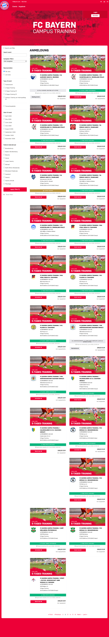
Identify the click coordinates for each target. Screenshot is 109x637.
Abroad (6, 164)
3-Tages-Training (10, 91)
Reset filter (9, 194)
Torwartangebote (9, 106)
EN (104, 1)
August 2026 (8, 129)
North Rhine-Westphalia (11, 168)
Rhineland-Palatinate (10, 171)
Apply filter (15, 189)
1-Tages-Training (9, 88)
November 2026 (9, 138)
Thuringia (7, 184)
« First (50, 614)
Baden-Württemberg (10, 151)
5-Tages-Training (10, 94)
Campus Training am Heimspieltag (14, 98)
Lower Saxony (8, 161)
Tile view (6, 71)
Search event (15, 53)
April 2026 (7, 116)
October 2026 (8, 135)
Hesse (6, 158)
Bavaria (6, 155)
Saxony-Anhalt (8, 180)
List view (7, 75)
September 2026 (9, 132)
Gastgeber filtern (15, 60)
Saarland (7, 174)
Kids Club (24, 1)
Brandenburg (8, 148)
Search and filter (10, 48)
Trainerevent (8, 84)
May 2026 (7, 119)
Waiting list (35, 97)
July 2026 (7, 125)
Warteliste (75, 348)
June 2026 (7, 122)
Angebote (22, 6)
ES (107, 1)
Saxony (6, 177)
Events (15, 6)
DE (101, 1)
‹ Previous (57, 614)
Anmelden (95, 15)
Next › (79, 614)
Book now (38, 147)
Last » (85, 614)
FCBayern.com (17, 1)
